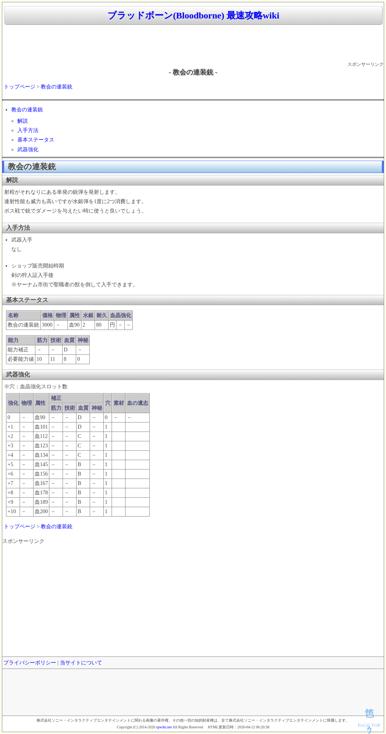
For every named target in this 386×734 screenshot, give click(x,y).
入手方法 (27, 130)
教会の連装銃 (56, 87)
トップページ (19, 87)
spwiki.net (164, 727)
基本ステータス (35, 140)
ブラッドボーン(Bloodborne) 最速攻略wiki (193, 15)
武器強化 (27, 149)
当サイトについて (81, 663)
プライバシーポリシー (29, 663)
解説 (22, 121)
